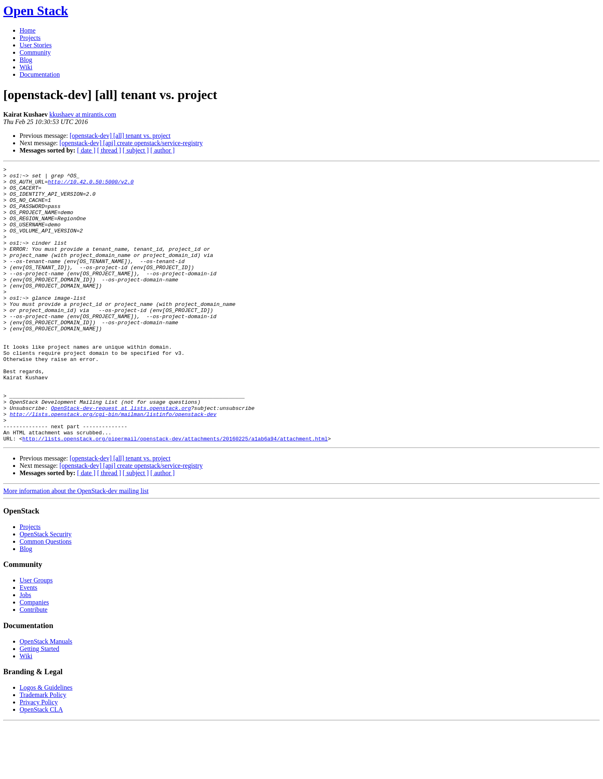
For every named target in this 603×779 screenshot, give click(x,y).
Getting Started (39, 703)
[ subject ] (136, 150)
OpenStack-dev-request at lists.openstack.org (121, 456)
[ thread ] (109, 150)
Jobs (25, 649)
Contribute (33, 664)
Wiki (26, 67)
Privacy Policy (39, 757)
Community (35, 52)
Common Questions (46, 596)
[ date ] (86, 150)
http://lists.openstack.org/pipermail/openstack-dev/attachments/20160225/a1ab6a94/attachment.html (175, 493)
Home (27, 30)
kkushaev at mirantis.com (82, 114)
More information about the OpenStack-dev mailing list (75, 545)
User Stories (36, 45)
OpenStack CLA (41, 764)
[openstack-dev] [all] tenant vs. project (120, 135)
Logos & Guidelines (46, 742)
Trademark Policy (43, 749)
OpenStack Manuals (46, 696)
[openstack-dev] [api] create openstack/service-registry (131, 142)
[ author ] (162, 150)
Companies (34, 657)
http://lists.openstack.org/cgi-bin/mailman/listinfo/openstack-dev (113, 464)
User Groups (36, 635)
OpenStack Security (46, 589)
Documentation (40, 74)
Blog (26, 59)
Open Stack (35, 10)
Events (29, 642)
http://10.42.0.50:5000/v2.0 (91, 185)
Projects (30, 37)
